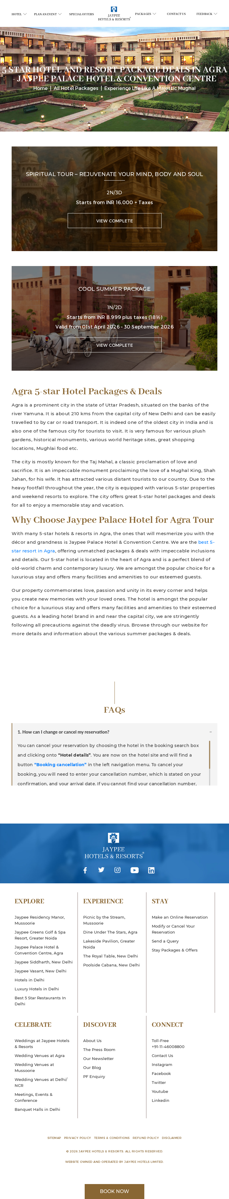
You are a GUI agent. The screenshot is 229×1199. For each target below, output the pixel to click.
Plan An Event (47, 14)
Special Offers (81, 14)
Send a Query (165, 941)
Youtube (134, 870)
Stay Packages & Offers (175, 950)
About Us (92, 1040)
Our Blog (92, 1067)
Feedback (206, 14)
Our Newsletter (98, 1058)
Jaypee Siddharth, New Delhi (44, 962)
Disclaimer (172, 1138)
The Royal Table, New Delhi (110, 956)
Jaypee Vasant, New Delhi (40, 971)
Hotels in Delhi (29, 979)
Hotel (19, 14)
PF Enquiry (94, 1076)
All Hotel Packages (76, 88)
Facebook (85, 870)
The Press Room (99, 1049)
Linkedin (151, 870)
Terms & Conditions (112, 1138)
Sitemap (54, 1138)
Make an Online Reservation (180, 917)
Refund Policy (146, 1138)
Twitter (101, 870)
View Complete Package (114, 223)
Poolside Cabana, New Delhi (111, 965)
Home (40, 88)
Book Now (114, 1191)
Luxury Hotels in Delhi (37, 988)
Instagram (117, 870)
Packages (145, 14)
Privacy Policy (77, 1138)
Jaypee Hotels (114, 850)
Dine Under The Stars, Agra (110, 932)
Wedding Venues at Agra (40, 1055)
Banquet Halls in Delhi (37, 1109)
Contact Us (176, 14)
